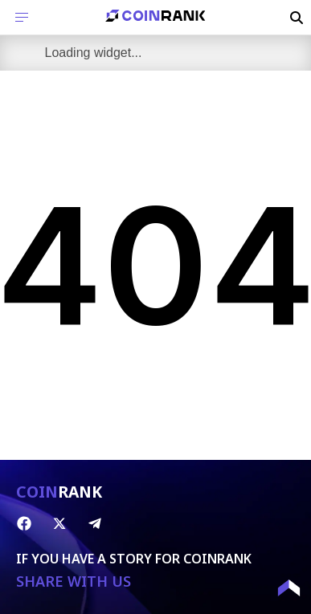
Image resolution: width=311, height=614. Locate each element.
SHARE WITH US (73, 581)
